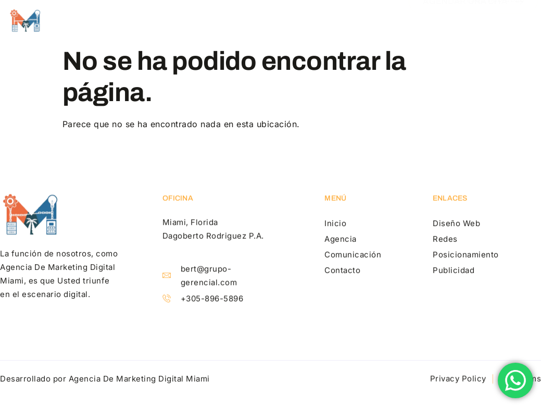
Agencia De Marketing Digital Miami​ (139, 380)
